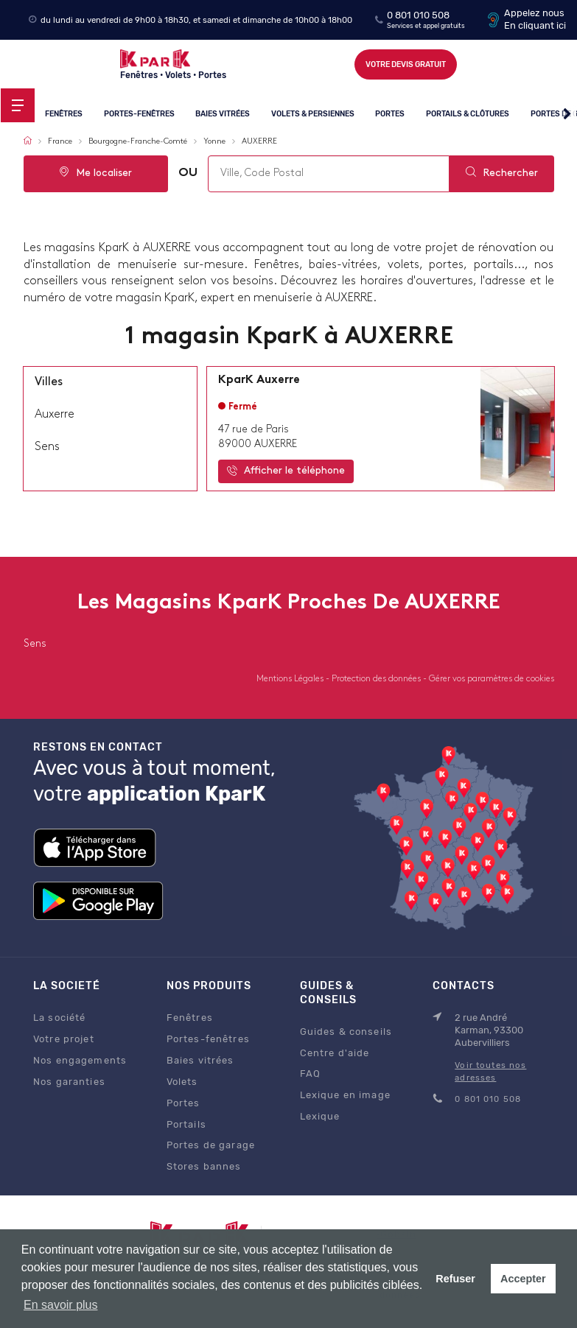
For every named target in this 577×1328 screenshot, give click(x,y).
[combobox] (329, 173)
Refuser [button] (455, 1279)
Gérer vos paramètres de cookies (491, 679)
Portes (390, 114)
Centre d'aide (335, 1052)
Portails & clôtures (467, 114)
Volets (182, 1081)
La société (59, 1017)
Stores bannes (204, 1166)
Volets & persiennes (312, 114)
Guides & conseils (346, 1031)
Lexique (320, 1116)
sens (47, 447)
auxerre (54, 415)
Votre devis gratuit (406, 64)
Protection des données (377, 679)
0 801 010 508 (418, 15)
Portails (186, 1124)
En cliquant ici (535, 25)
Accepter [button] (523, 1279)
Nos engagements (80, 1060)
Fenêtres (64, 114)
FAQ (310, 1073)
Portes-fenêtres (139, 114)
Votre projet (63, 1038)
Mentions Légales (291, 679)
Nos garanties (69, 1081)
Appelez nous (534, 12)
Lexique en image (345, 1094)
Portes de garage (211, 1144)
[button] (567, 114)
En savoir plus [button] (61, 1305)
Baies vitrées (222, 114)
